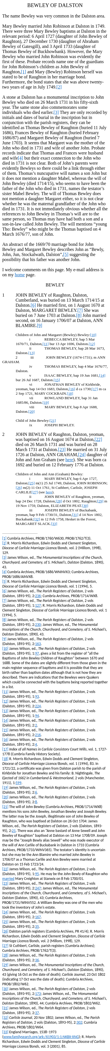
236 (38, 595)
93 (37, 696)
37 (37, 1012)
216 (38, 734)
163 (38, 643)
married (8, 878)
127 (38, 605)
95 (37, 873)
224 (38, 706)
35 (37, 926)
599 (18, 782)
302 (79, 1022)
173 (38, 993)
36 (37, 960)
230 (38, 624)
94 (37, 715)
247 (38, 888)
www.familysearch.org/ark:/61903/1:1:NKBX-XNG (41, 1036)
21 (14, 830)
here (69, 459)
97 (37, 653)
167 (38, 917)
